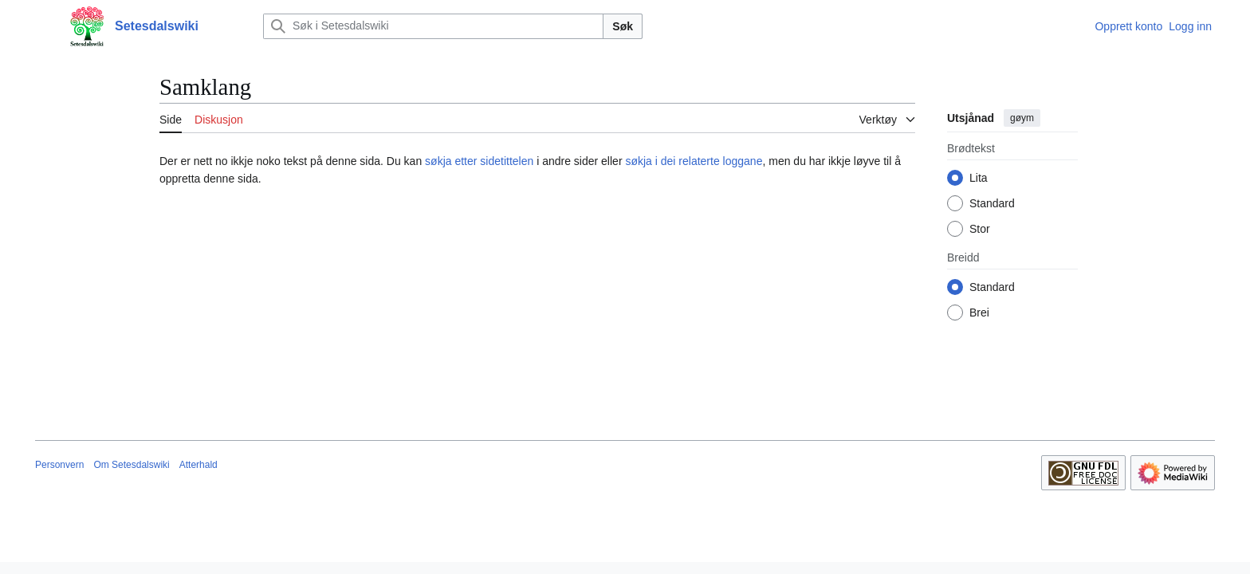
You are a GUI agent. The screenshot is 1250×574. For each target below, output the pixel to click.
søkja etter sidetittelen (479, 161)
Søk (622, 26)
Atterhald (198, 464)
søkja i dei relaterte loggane (693, 161)
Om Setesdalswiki (131, 464)
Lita (978, 177)
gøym (1022, 118)
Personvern (59, 464)
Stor (979, 228)
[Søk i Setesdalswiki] (433, 26)
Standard (992, 203)
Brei (979, 312)
